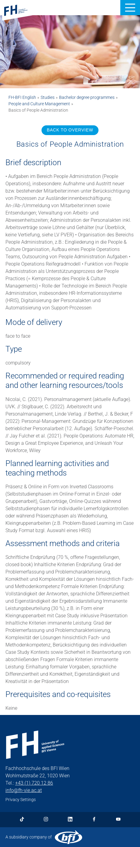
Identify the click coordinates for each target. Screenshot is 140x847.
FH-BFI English (22, 97)
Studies (48, 97)
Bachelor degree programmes (87, 97)
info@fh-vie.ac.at (23, 790)
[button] (130, 7)
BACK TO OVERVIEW (70, 129)
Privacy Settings (20, 799)
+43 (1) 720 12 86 (34, 783)
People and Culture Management (39, 103)
